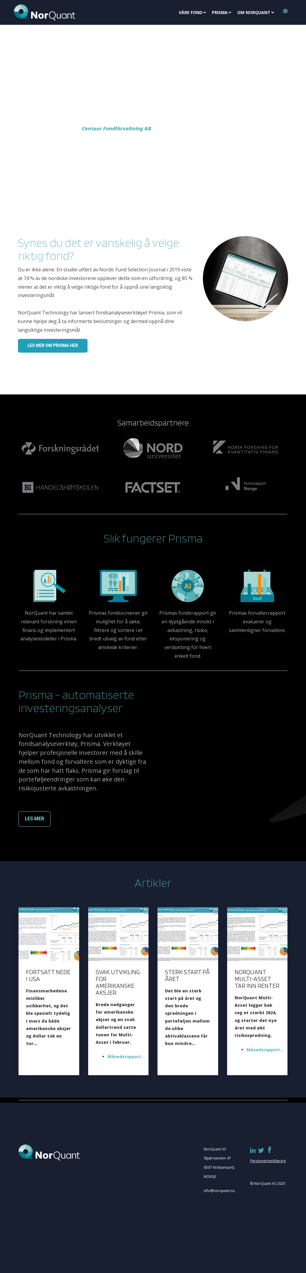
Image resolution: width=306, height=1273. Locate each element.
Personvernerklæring (268, 1160)
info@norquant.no (219, 1190)
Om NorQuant (253, 12)
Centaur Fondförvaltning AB (116, 128)
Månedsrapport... (124, 1056)
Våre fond (190, 12)
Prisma (220, 12)
